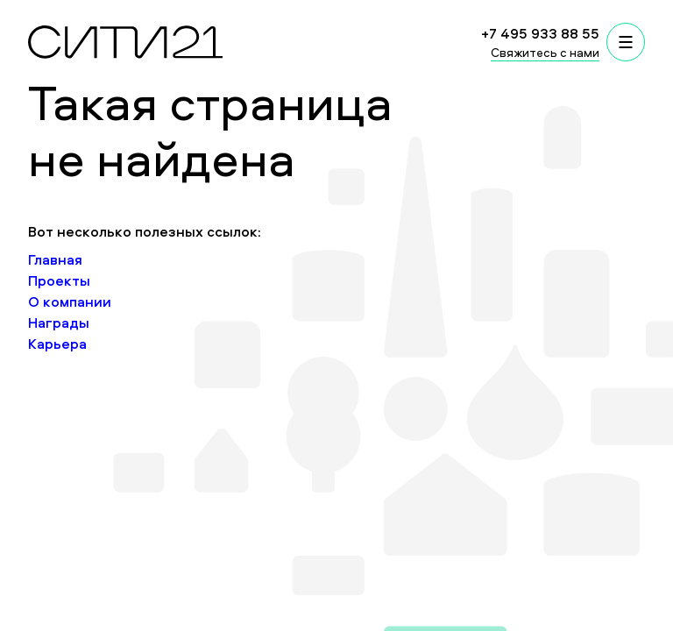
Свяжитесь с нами (545, 52)
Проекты (59, 280)
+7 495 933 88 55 (540, 33)
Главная (55, 259)
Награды (58, 322)
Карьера (57, 343)
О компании (69, 301)
